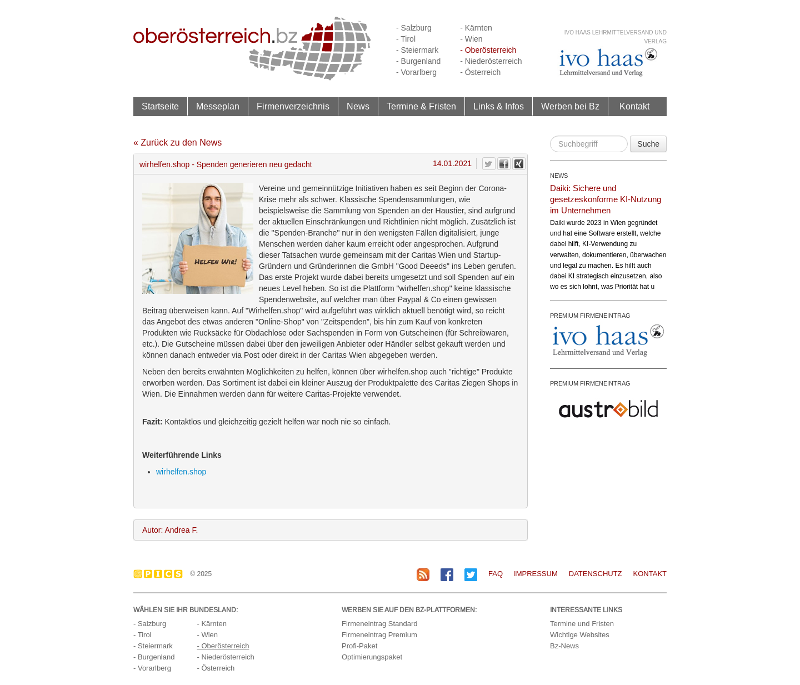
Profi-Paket (359, 646)
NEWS (559, 175)
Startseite (160, 106)
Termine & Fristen (421, 106)
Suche (648, 143)
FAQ (495, 573)
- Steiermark (417, 50)
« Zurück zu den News (177, 142)
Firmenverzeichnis (293, 106)
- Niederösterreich (491, 61)
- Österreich (480, 72)
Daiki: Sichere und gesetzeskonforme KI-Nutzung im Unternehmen (605, 199)
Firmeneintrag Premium (379, 635)
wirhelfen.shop (181, 471)
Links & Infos (498, 106)
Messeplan (217, 106)
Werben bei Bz (570, 106)
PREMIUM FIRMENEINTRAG (590, 315)
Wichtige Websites (579, 635)
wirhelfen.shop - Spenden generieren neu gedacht (225, 164)
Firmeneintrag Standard (380, 623)
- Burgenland (418, 61)
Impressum (536, 573)
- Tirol (406, 38)
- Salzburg (414, 27)
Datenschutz (595, 573)
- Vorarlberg (416, 72)
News (358, 106)
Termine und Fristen (582, 623)
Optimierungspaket (372, 657)
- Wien (471, 38)
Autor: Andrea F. (170, 530)
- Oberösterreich (488, 50)
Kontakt (634, 106)
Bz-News (564, 646)
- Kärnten (476, 27)
